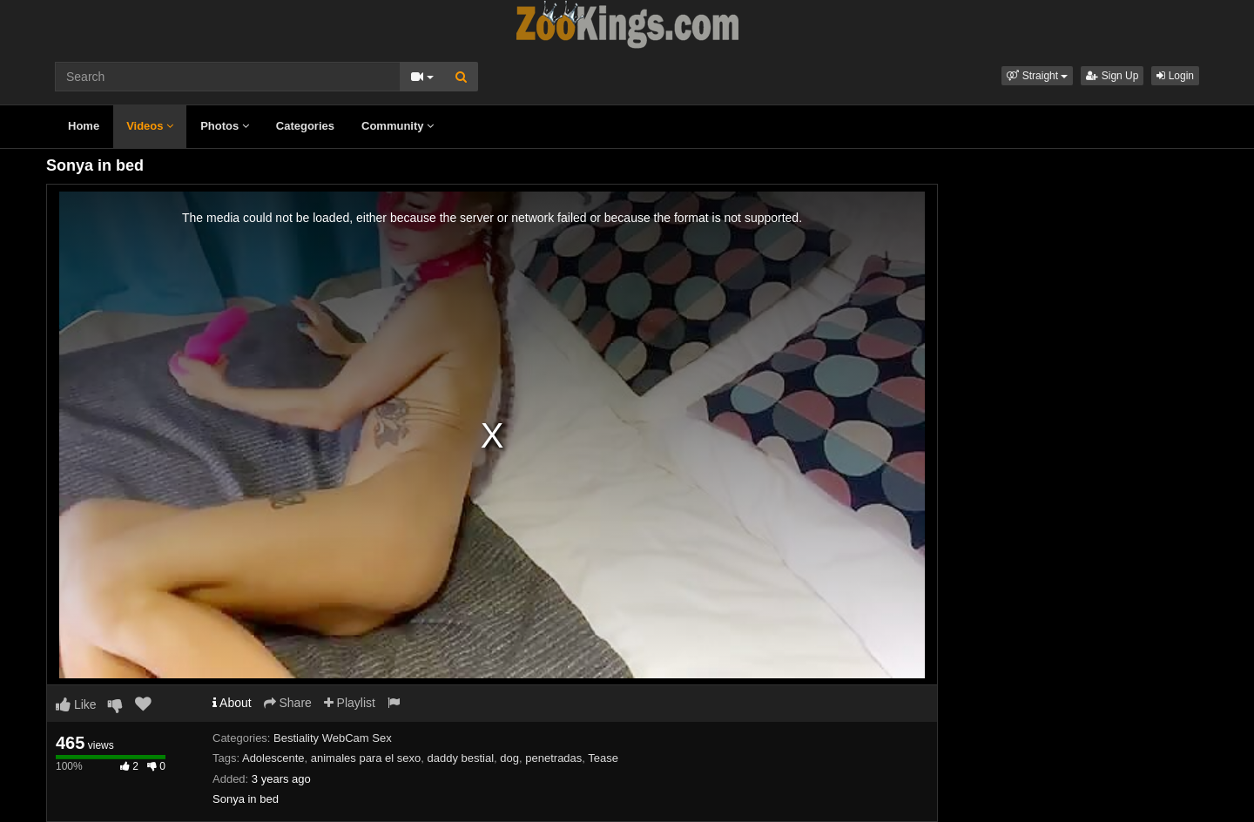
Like (76, 704)
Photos (224, 125)
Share (288, 703)
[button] (1037, 75)
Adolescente (273, 758)
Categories (305, 125)
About (232, 703)
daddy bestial (460, 758)
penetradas (553, 758)
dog (509, 758)
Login (1175, 76)
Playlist (349, 703)
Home (83, 125)
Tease (603, 758)
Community (397, 125)
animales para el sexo (366, 758)
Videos (149, 125)
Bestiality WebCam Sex (332, 738)
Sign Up (1112, 76)
